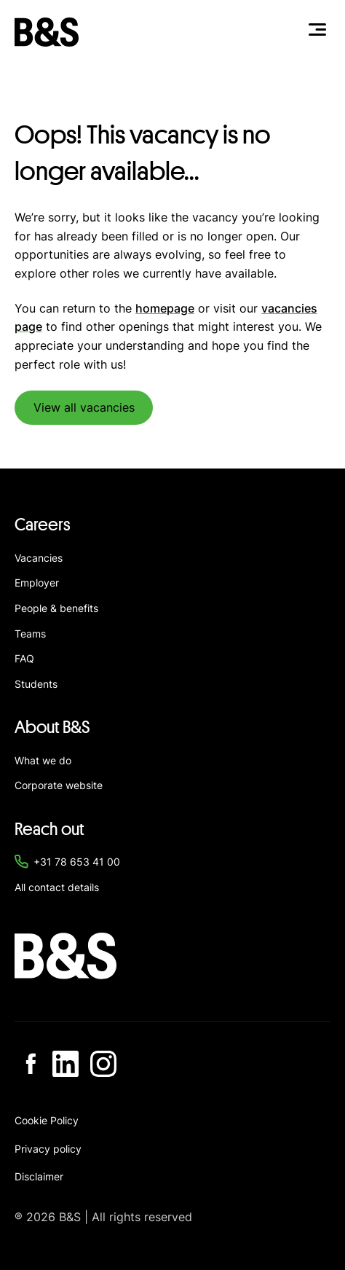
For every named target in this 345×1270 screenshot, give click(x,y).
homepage (164, 308)
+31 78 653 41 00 (76, 861)
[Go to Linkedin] (65, 1064)
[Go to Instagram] (103, 1064)
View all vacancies (84, 407)
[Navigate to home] (47, 32)
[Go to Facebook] (28, 1064)
